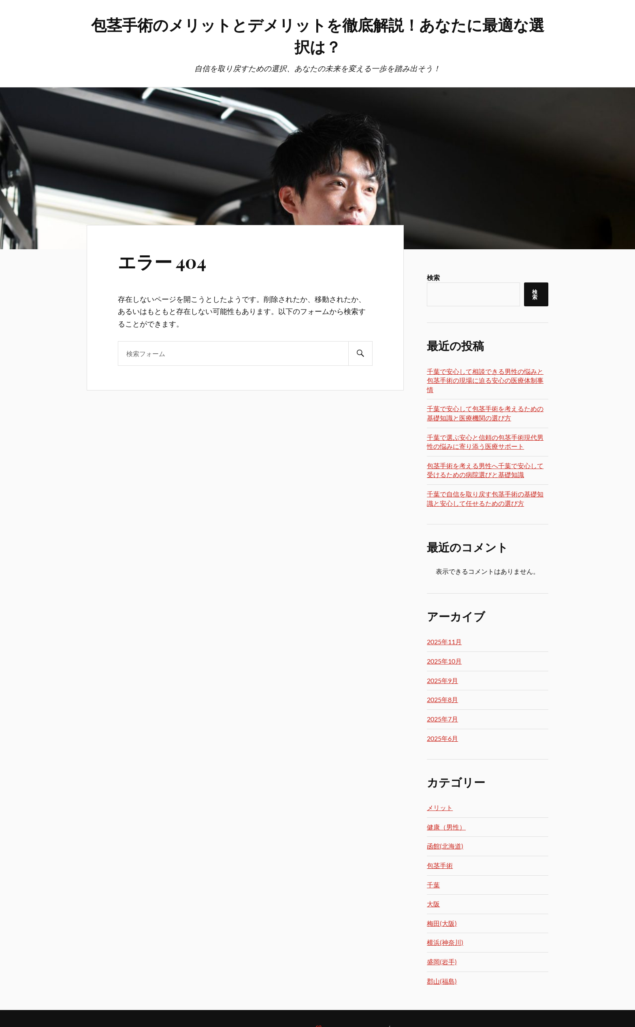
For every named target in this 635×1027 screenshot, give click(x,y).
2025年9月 (442, 680)
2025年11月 (444, 641)
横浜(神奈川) (445, 942)
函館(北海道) (445, 846)
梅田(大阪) (442, 923)
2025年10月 (444, 661)
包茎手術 (440, 865)
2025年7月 (442, 719)
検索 (433, 277)
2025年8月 (442, 699)
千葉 (433, 885)
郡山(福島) (442, 981)
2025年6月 (442, 738)
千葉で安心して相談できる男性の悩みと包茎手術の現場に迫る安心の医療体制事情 (485, 380)
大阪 (433, 904)
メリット (440, 807)
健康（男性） (446, 827)
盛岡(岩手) (442, 961)
